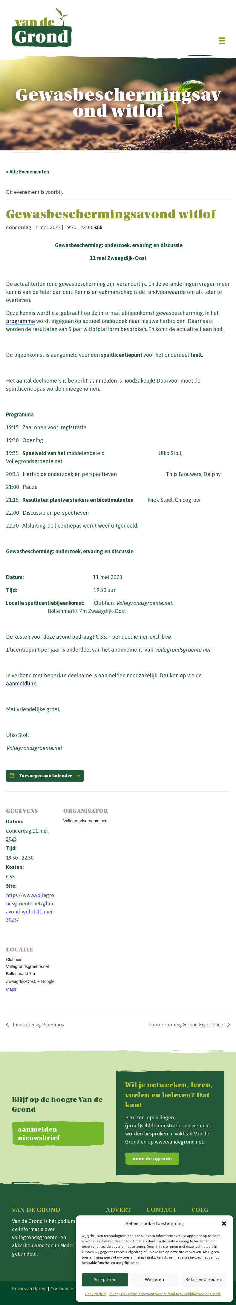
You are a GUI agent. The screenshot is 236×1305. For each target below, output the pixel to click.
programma (20, 321)
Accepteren (105, 1279)
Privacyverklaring (29, 1288)
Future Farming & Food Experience (186, 1024)
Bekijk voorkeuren (203, 1279)
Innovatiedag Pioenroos (38, 1024)
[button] (224, 1224)
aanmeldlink (21, 683)
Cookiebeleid (95, 1294)
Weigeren (154, 1279)
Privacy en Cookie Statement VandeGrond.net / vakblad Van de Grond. (165, 1294)
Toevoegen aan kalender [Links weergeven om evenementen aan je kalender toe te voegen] (45, 776)
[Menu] (222, 40)
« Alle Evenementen (27, 171)
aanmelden (103, 380)
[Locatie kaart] (94, 971)
